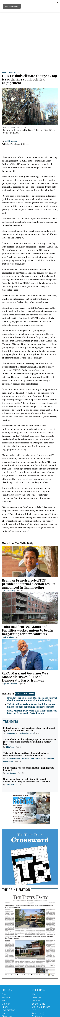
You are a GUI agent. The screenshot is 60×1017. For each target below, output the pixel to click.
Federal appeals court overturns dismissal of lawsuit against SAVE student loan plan (29, 729)
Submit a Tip (38, 1003)
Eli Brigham (9, 637)
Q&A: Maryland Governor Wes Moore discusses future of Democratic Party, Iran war (25, 676)
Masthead (37, 997)
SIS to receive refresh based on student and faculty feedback (28, 768)
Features (6, 997)
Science (6, 1013)
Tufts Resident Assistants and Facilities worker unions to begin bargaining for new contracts (27, 630)
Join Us (35, 1010)
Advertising (38, 1013)
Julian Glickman (10, 684)
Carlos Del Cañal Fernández (32, 758)
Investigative (8, 1010)
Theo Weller (10, 733)
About (35, 994)
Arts (4, 1000)
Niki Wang (10, 747)
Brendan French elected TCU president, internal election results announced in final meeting (28, 583)
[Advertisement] (30, 38)
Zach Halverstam (13, 758)
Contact (36, 1000)
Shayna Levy (9, 591)
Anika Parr (10, 784)
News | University (24, 694)
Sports (5, 1006)
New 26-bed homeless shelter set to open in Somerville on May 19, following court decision (26, 780)
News (4, 73)
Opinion (6, 1003)
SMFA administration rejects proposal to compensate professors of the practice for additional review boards (29, 741)
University (14, 73)
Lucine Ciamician (26, 733)
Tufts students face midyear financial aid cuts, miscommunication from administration (26, 754)
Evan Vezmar (11, 773)
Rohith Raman (11, 141)
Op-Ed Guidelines (41, 1006)
